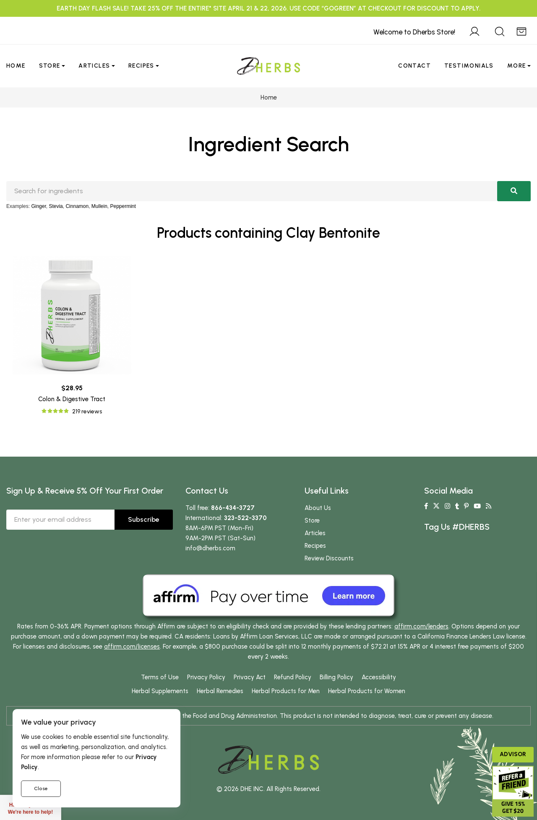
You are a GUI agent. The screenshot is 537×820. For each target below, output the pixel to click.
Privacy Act (250, 677)
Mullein (99, 206)
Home (16, 65)
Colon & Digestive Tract (71, 399)
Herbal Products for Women (366, 691)
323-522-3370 (245, 518)
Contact (414, 65)
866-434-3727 (233, 508)
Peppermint (123, 206)
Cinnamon (77, 206)
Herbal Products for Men (286, 691)
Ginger (38, 206)
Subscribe (143, 519)
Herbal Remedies (220, 691)
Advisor (513, 754)
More (516, 65)
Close (41, 788)
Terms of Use (160, 677)
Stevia (56, 206)
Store (49, 65)
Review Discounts (329, 558)
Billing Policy (336, 677)
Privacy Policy (206, 677)
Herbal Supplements (160, 691)
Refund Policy (292, 677)
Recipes (141, 65)
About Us (318, 508)
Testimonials (469, 65)
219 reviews (87, 411)
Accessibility (379, 677)
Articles (94, 65)
